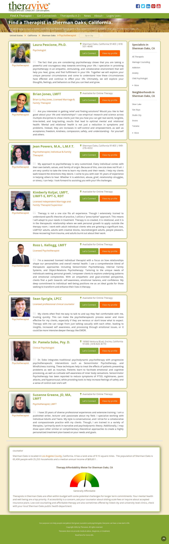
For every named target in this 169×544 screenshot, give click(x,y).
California (32, 35)
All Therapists (138, 56)
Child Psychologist (140, 78)
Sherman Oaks (48, 35)
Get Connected (47, 15)
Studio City (136, 115)
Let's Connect (89, 53)
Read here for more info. (84, 535)
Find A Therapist (22, 15)
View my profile (109, 53)
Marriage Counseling (141, 62)
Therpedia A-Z (70, 15)
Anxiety (135, 73)
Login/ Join (114, 15)
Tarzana (135, 126)
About (98, 15)
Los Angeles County (52, 455)
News (87, 15)
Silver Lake (136, 104)
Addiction (136, 67)
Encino (135, 120)
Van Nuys (136, 109)
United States (16, 35)
